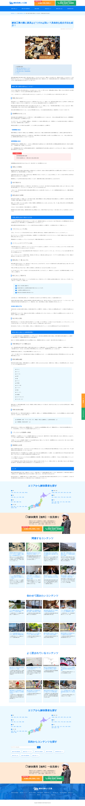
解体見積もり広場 (18, 3)
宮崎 (20, 506)
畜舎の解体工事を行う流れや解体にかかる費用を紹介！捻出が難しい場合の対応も (51, 554)
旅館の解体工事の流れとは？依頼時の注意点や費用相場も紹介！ (51, 611)
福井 (66, 501)
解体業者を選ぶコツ (59, 751)
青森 (56, 492)
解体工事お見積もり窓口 (32, 529)
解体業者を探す (70, 8)
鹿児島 (12, 507)
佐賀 (23, 506)
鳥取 (20, 497)
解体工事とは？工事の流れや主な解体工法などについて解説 (17, 668)
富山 (64, 501)
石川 (61, 501)
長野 (58, 501)
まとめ (18, 72)
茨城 (67, 497)
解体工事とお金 (59, 8)
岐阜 (55, 503)
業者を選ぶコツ (48, 8)
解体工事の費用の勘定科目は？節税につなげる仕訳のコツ (34, 668)
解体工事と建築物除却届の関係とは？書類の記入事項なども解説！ (50, 668)
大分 (17, 506)
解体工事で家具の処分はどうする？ (24, 68)
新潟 (52, 501)
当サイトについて (32, 794)
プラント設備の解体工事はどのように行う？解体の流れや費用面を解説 (17, 634)
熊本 (15, 506)
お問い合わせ (53, 794)
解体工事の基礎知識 (26, 8)
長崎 (26, 506)
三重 (58, 503)
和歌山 (26, 492)
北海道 (53, 492)
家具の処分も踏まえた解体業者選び (24, 71)
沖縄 (15, 507)
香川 (12, 501)
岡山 (15, 497)
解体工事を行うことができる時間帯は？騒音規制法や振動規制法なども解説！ (68, 669)
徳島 (15, 501)
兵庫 (20, 492)
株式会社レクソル (14, 13)
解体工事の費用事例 (25, 755)
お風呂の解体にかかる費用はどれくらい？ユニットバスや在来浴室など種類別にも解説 (34, 577)
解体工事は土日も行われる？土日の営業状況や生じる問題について (34, 553)
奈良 (17, 492)
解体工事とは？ (14, 8)
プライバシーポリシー (45, 794)
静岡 (52, 503)
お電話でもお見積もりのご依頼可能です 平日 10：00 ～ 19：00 (66, 3)
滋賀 (23, 492)
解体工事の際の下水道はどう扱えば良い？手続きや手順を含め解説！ (51, 634)
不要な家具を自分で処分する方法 (23, 69)
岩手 (59, 492)
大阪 (12, 492)
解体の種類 (37, 8)
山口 (17, 497)
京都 (15, 492)
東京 (52, 497)
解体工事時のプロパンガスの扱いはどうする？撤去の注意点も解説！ (34, 634)
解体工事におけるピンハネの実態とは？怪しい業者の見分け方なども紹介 (51, 577)
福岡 (12, 506)
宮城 (64, 492)
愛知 (69, 501)
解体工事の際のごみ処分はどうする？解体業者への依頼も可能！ (67, 576)
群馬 (70, 497)
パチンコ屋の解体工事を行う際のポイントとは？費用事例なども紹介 (68, 611)
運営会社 (38, 794)
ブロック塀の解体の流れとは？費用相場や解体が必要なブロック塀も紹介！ (68, 691)
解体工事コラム (35, 755)
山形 (67, 492)
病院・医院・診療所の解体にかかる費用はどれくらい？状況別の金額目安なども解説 (68, 554)
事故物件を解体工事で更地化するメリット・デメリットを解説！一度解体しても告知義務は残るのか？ (17, 554)
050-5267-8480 (83, 413)
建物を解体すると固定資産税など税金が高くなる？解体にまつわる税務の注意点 (17, 691)
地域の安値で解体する (83, 400)
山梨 (55, 501)
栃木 (64, 497)
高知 (20, 501)
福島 (70, 492)
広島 (12, 497)
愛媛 (17, 501)
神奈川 (55, 497)
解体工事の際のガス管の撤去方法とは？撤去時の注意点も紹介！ (68, 634)
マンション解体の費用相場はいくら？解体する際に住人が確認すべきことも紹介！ (17, 577)
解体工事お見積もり (44, 3)
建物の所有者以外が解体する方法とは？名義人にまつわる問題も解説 (51, 691)
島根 (23, 497)
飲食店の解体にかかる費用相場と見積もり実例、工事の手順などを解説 (34, 611)
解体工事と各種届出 (39, 751)
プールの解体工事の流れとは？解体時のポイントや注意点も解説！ (17, 611)
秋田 (62, 492)
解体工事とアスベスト (27, 751)
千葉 (62, 497)
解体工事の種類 (49, 751)
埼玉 (59, 497)
